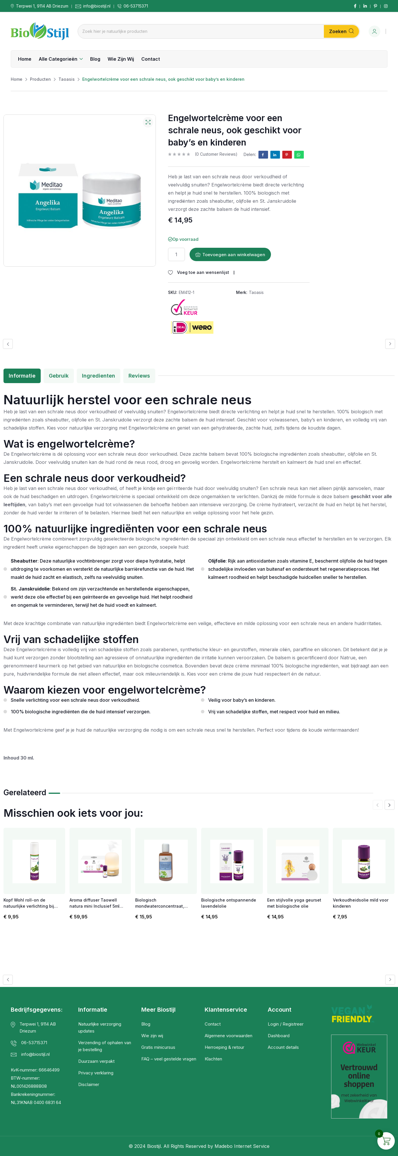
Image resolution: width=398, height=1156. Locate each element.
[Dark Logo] (40, 31)
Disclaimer (88, 1084)
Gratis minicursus (158, 1047)
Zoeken (341, 31)
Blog (95, 59)
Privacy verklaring (95, 1073)
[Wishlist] (198, 272)
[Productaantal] (176, 254)
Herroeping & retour (224, 1047)
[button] (8, 344)
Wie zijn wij (121, 59)
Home (24, 59)
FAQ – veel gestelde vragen (168, 1059)
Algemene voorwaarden (228, 1035)
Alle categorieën (58, 59)
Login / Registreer (286, 1024)
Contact (150, 59)
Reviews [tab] (139, 376)
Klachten (213, 1059)
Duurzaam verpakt (96, 1061)
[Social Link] (355, 6)
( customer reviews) (216, 154)
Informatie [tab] (22, 376)
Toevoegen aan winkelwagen (230, 254)
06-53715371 (136, 6)
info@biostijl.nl (96, 6)
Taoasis (256, 292)
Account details (283, 1047)
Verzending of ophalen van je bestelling (104, 1046)
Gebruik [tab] (59, 376)
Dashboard (279, 1035)
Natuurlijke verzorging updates (99, 1027)
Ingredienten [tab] (98, 376)
